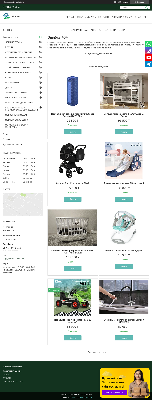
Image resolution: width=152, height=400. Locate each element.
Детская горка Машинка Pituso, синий (124, 183)
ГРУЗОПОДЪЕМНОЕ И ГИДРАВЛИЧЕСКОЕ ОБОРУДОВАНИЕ (21, 108)
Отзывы (6, 139)
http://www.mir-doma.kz (13, 258)
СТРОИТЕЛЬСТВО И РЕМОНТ (18, 52)
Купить (73, 132)
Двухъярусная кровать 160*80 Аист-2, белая (124, 115)
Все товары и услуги (97, 352)
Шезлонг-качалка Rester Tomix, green (124, 250)
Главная (70, 17)
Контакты (103, 17)
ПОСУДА (9, 47)
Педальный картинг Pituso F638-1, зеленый (72, 321)
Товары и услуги (85, 17)
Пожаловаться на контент (81, 397)
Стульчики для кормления (99, 53)
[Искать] (146, 7)
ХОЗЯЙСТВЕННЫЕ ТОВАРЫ (17, 67)
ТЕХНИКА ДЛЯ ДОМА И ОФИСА (19, 62)
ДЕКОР (8, 87)
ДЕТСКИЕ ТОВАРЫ (13, 42)
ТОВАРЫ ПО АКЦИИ (12, 371)
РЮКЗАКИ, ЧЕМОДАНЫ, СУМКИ (19, 102)
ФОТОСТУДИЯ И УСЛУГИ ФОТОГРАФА (16, 126)
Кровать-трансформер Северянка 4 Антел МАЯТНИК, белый (73, 251)
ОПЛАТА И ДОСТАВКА (13, 381)
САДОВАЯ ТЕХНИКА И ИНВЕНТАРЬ (21, 57)
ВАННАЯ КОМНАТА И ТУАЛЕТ (18, 72)
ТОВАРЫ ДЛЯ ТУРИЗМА (16, 92)
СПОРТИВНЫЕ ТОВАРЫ (15, 97)
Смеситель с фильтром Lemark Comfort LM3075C (124, 321)
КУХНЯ (8, 77)
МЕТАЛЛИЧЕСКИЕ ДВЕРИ (16, 120)
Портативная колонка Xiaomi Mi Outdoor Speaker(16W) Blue (72, 115)
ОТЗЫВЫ (7, 378)
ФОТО (6, 374)
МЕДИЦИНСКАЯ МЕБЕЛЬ (16, 114)
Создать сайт (9, 2)
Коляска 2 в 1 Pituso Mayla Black (73, 183)
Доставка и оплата (122, 17)
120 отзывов (123, 2)
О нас (138, 17)
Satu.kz (89, 394)
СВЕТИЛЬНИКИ (12, 82)
